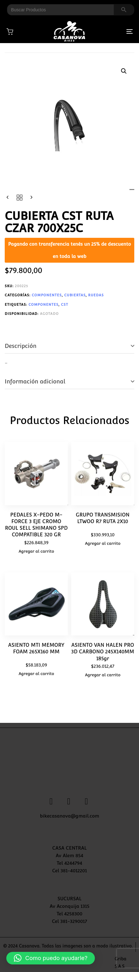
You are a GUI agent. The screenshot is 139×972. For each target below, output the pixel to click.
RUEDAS (96, 295)
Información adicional (35, 381)
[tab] (69, 346)
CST (64, 305)
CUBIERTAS (75, 295)
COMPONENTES (47, 295)
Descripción (21, 346)
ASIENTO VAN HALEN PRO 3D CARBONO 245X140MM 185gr (102, 652)
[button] (124, 71)
